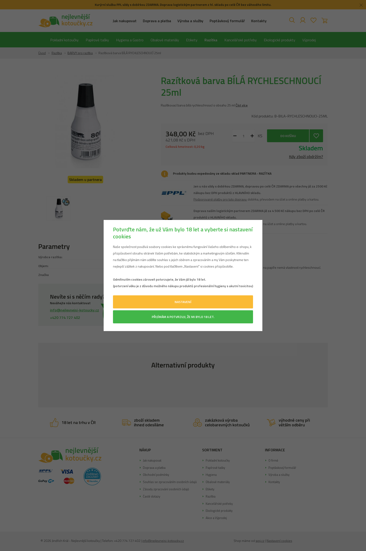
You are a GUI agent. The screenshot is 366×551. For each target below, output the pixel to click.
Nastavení (183, 301)
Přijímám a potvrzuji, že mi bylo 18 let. (183, 316)
